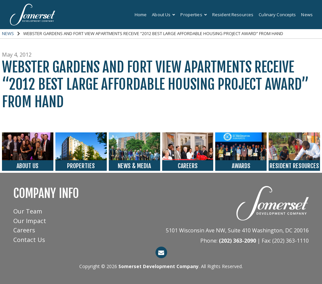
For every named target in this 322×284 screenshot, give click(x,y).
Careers (24, 230)
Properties (193, 15)
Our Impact (29, 221)
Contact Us (29, 240)
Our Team (27, 211)
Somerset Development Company (158, 266)
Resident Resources (232, 15)
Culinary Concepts (277, 15)
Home (141, 15)
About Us (163, 15)
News (307, 15)
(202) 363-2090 (237, 240)
